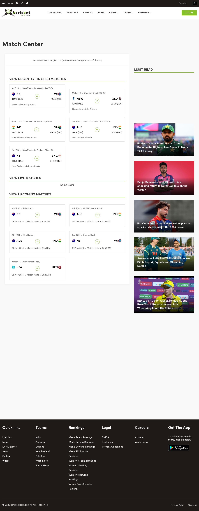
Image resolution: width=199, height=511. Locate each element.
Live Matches (9, 447)
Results (88, 13)
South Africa (42, 465)
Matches (7, 437)
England (39, 447)
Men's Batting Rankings (81, 442)
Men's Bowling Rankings (82, 447)
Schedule (72, 13)
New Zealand (42, 451)
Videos (5, 461)
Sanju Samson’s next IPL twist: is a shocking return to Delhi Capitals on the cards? (162, 186)
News (101, 13)
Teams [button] (128, 13)
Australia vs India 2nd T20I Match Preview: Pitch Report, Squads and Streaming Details (164, 262)
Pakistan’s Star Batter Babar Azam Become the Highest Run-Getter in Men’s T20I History (162, 147)
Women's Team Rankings (82, 461)
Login (189, 13)
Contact (192, 505)
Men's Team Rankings (80, 437)
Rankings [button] (144, 13)
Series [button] (113, 13)
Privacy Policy (177, 505)
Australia (40, 442)
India (38, 437)
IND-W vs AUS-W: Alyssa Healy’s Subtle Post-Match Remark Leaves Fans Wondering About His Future (162, 304)
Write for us (141, 442)
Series (5, 451)
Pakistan (40, 456)
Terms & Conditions (112, 447)
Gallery (6, 456)
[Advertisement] (99, 28)
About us (140, 437)
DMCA (105, 437)
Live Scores (55, 13)
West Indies (41, 461)
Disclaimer (107, 442)
